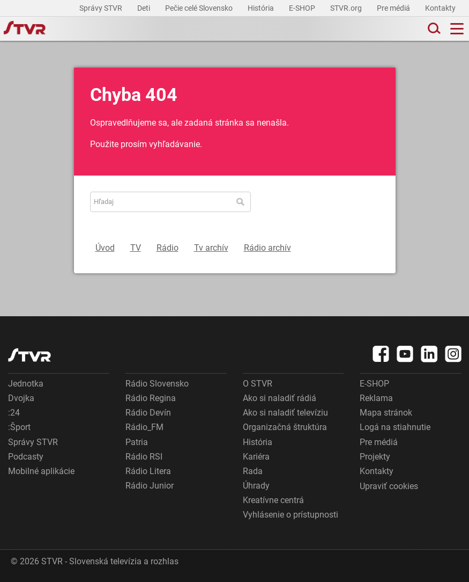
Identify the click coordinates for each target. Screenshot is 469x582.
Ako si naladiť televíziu (285, 413)
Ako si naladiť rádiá (279, 398)
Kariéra (256, 457)
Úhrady (256, 486)
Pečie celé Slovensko (199, 8)
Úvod (105, 248)
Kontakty (440, 8)
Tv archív (211, 248)
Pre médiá (394, 8)
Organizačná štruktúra (285, 427)
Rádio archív (267, 248)
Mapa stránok (386, 413)
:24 (14, 413)
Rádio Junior (149, 486)
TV (135, 248)
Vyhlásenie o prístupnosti (290, 515)
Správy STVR (101, 8)
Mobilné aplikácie (41, 471)
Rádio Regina (150, 398)
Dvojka (21, 398)
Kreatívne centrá (273, 500)
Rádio (167, 248)
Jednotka (25, 384)
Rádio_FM (144, 427)
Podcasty (25, 457)
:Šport (19, 427)
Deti (144, 8)
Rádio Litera (148, 471)
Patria (136, 442)
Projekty (375, 457)
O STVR (257, 384)
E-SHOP (303, 8)
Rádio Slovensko (157, 384)
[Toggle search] (433, 29)
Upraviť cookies (389, 486)
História (262, 8)
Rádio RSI (143, 457)
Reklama (376, 398)
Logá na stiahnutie (395, 427)
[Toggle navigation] (457, 29)
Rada (253, 471)
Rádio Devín (148, 413)
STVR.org (346, 8)
